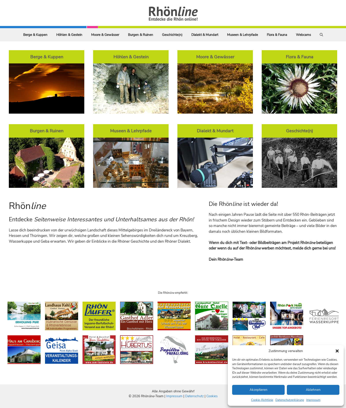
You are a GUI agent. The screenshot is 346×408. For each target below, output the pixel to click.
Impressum (313, 400)
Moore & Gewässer (105, 35)
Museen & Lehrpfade (242, 35)
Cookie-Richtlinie (262, 400)
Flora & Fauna (277, 35)
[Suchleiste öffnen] (321, 34)
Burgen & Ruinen (140, 35)
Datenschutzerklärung (289, 400)
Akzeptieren (258, 390)
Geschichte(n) (172, 35)
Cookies (212, 396)
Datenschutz (194, 396)
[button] (337, 351)
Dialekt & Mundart (204, 35)
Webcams (303, 35)
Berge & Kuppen (35, 35)
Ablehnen (313, 390)
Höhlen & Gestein (69, 35)
